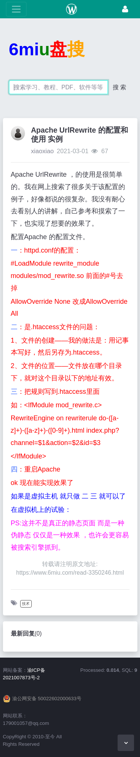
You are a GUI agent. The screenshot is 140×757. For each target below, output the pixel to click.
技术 (25, 604)
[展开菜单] (16, 9)
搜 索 (119, 87)
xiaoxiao (42, 151)
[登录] (125, 9)
